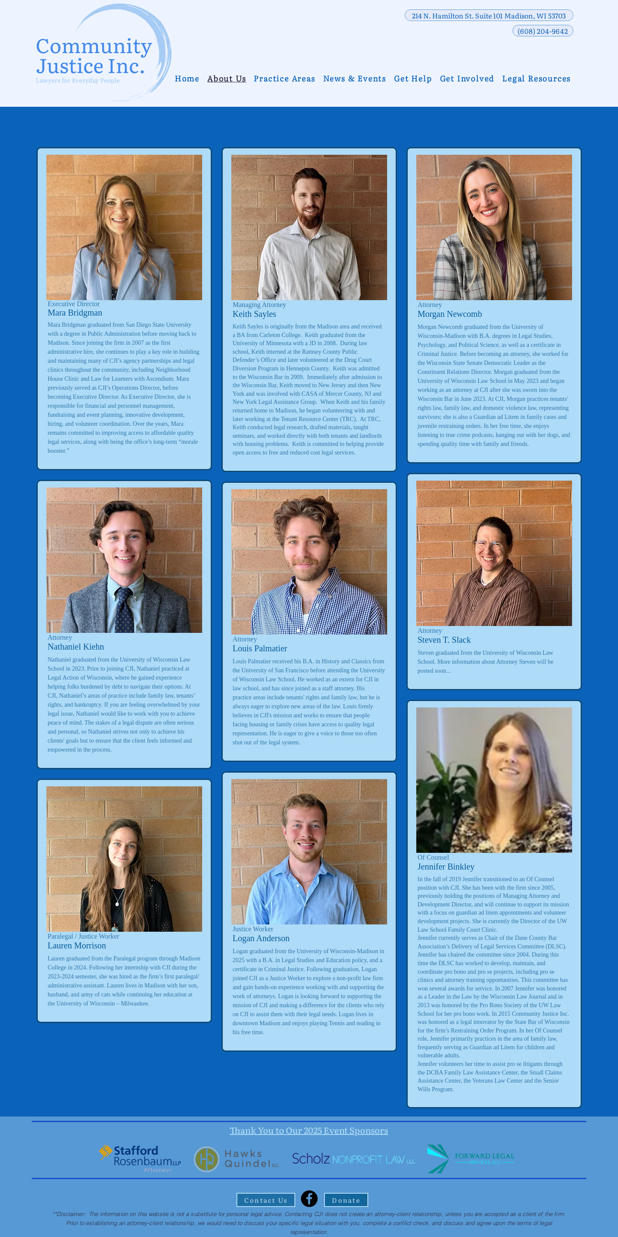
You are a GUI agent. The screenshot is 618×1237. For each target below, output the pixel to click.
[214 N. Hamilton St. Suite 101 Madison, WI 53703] (489, 15)
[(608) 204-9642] (542, 30)
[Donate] (346, 1200)
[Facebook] (309, 1198)
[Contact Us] (265, 1200)
